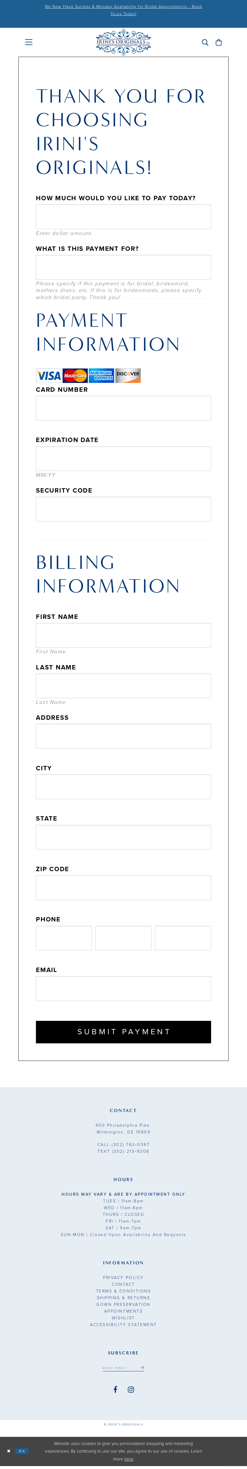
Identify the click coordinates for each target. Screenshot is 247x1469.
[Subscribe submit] (144, 1370)
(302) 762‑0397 (123, 1147)
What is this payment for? (87, 249)
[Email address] (123, 1370)
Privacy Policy (123, 1280)
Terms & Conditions (123, 1293)
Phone (48, 919)
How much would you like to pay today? (116, 198)
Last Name (56, 667)
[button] (205, 42)
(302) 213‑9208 (123, 1153)
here (128, 1462)
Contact (123, 1286)
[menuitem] (29, 42)
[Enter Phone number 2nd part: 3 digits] (123, 938)
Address (52, 717)
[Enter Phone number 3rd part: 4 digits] (183, 938)
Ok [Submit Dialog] (24, 1454)
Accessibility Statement (123, 1327)
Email (47, 970)
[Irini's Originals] (123, 42)
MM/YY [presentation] (45, 475)
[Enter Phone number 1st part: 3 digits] (64, 938)
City (44, 768)
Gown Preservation (123, 1306)
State (47, 818)
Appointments (123, 1313)
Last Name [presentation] (51, 702)
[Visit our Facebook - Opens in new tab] (115, 1393)
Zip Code (52, 869)
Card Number (62, 389)
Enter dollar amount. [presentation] (64, 233)
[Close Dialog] (9, 1454)
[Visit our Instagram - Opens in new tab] (131, 1393)
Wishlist (123, 1320)
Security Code (64, 490)
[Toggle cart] (218, 42)
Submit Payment (124, 1033)
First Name (57, 617)
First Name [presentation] (51, 651)
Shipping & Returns (123, 1300)
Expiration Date (67, 440)
